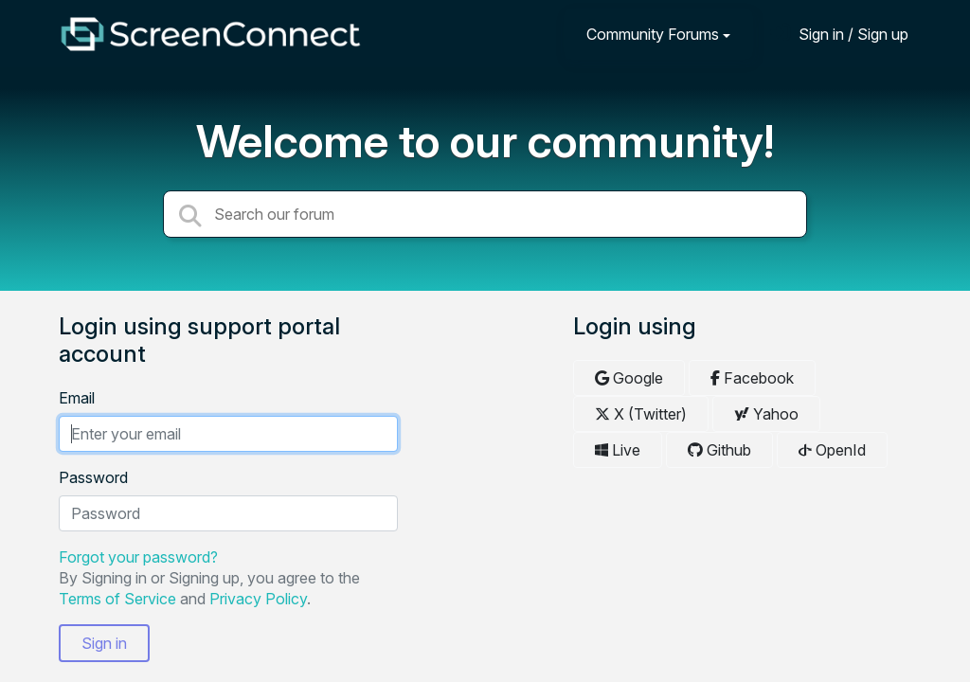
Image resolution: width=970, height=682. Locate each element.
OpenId (832, 449)
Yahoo (766, 413)
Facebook (752, 377)
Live (617, 449)
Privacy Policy (258, 598)
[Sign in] (839, 34)
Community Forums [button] (652, 34)
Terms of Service (117, 598)
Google (629, 377)
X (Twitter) (641, 413)
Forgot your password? (138, 556)
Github (719, 449)
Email (77, 397)
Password (93, 477)
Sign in (104, 643)
